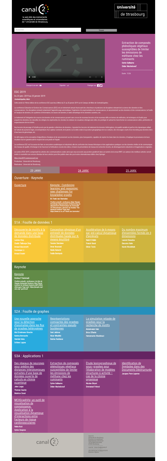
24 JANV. (83, 170)
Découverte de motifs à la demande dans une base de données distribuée (29, 233)
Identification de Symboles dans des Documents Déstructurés (137, 366)
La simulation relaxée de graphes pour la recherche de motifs (100, 322)
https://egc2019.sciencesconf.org (26, 158)
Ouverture (20, 185)
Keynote (19, 274)
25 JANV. (131, 170)
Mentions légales (93, 452)
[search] (47, 30)
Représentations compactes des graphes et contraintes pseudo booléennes (64, 323)
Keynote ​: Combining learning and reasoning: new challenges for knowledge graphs (64, 190)
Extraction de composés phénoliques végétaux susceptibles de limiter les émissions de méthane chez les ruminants (64, 371)
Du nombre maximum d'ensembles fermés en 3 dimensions (136, 233)
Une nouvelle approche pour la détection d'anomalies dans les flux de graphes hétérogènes (29, 323)
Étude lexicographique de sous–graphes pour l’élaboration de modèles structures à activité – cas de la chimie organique (101, 371)
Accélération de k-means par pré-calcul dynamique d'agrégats (101, 233)
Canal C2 (91, 436)
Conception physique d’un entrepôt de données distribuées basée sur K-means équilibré (65, 234)
